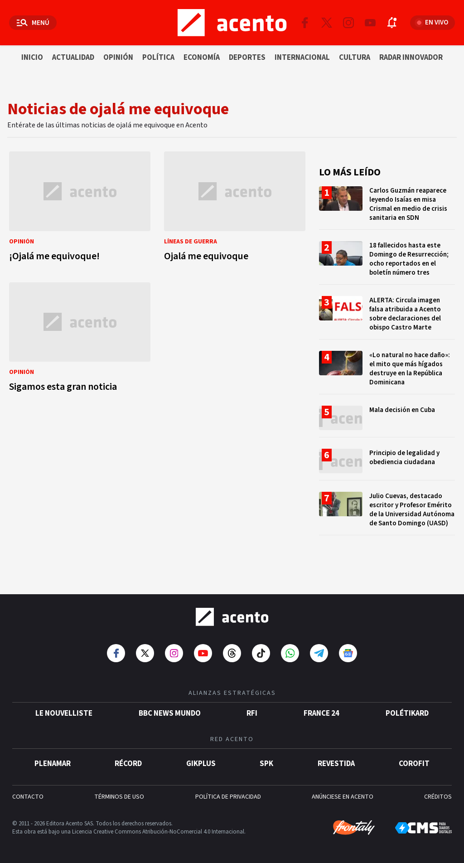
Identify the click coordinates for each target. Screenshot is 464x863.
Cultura (354, 57)
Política (158, 57)
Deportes (247, 57)
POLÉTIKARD (407, 713)
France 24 (321, 713)
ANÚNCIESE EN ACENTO (342, 796)
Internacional (302, 57)
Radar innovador (411, 57)
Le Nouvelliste (63, 713)
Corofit (414, 763)
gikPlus (201, 763)
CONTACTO (28, 796)
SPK (266, 763)
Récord (128, 763)
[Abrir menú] (33, 22)
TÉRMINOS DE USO (119, 796)
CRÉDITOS (438, 796)
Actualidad (73, 57)
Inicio (32, 57)
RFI (251, 713)
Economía (202, 57)
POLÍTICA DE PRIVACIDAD (228, 796)
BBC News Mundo (170, 713)
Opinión (118, 57)
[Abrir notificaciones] (392, 23)
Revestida (336, 763)
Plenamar (52, 763)
